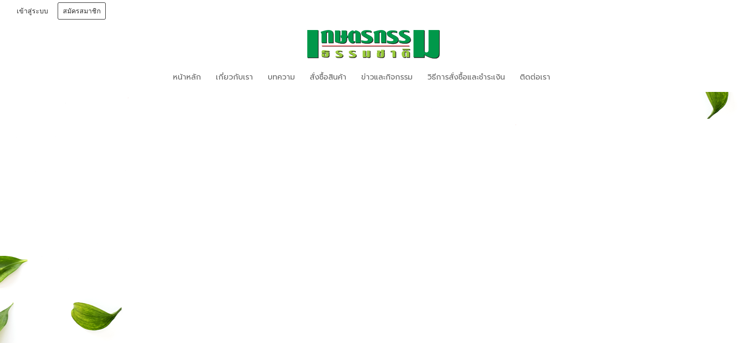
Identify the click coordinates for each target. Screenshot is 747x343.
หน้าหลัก (187, 77)
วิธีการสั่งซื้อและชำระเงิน (466, 77)
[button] (571, 77)
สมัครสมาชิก (82, 11)
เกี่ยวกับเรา (234, 77)
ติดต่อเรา (535, 77)
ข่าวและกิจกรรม (387, 77)
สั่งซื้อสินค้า (328, 77)
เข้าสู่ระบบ (32, 11)
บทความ (281, 77)
